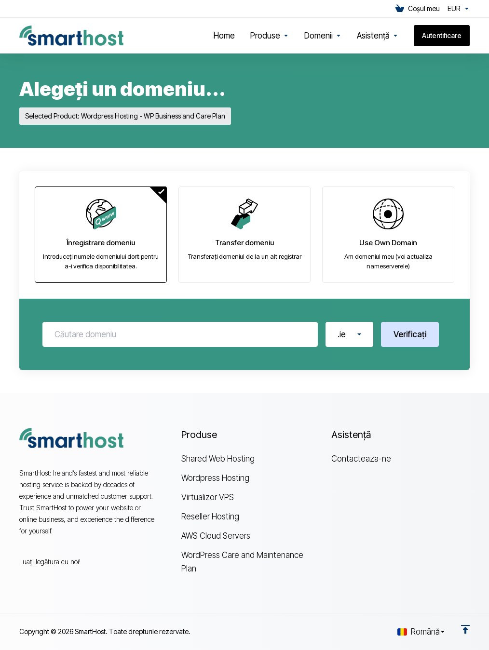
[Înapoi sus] (465, 629)
